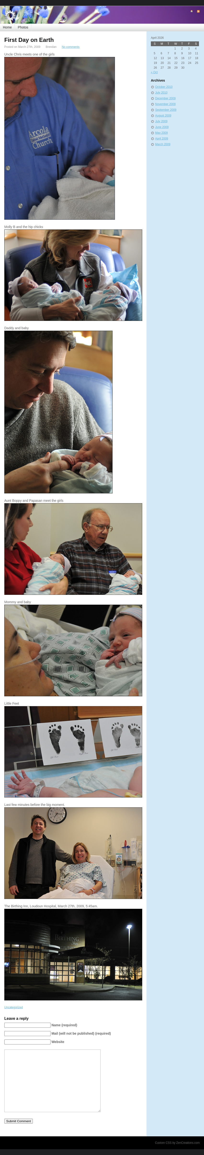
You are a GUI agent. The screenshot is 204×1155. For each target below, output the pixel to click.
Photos (23, 27)
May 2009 (161, 132)
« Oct (154, 72)
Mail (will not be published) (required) (81, 1033)
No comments (70, 47)
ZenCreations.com (188, 1142)
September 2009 (165, 110)
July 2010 (161, 92)
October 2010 (164, 87)
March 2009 (162, 144)
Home (7, 27)
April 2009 (161, 138)
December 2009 (165, 98)
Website (57, 1042)
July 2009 (161, 121)
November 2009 (165, 104)
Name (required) (64, 1025)
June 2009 (162, 127)
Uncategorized (13, 1007)
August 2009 (163, 115)
